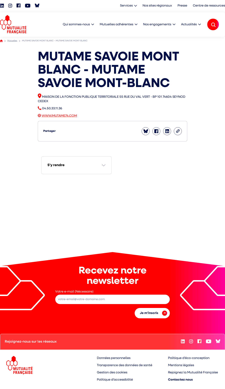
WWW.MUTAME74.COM (59, 116)
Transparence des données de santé (124, 365)
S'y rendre (56, 165)
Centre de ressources (209, 5)
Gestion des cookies (112, 372)
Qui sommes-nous (76, 24)
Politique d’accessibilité (115, 379)
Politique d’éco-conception (189, 358)
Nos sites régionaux (157, 5)
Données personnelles (113, 358)
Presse (182, 5)
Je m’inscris (153, 313)
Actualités (189, 24)
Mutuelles (12, 41)
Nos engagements (157, 24)
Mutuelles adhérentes (116, 24)
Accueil (1, 41)
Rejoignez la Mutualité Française (193, 372)
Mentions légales (181, 365)
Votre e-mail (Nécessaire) (74, 291)
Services (126, 5)
